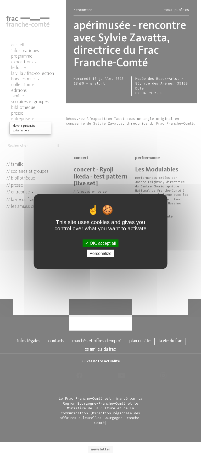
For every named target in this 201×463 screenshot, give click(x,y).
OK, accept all (100, 243)
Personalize (100, 253)
